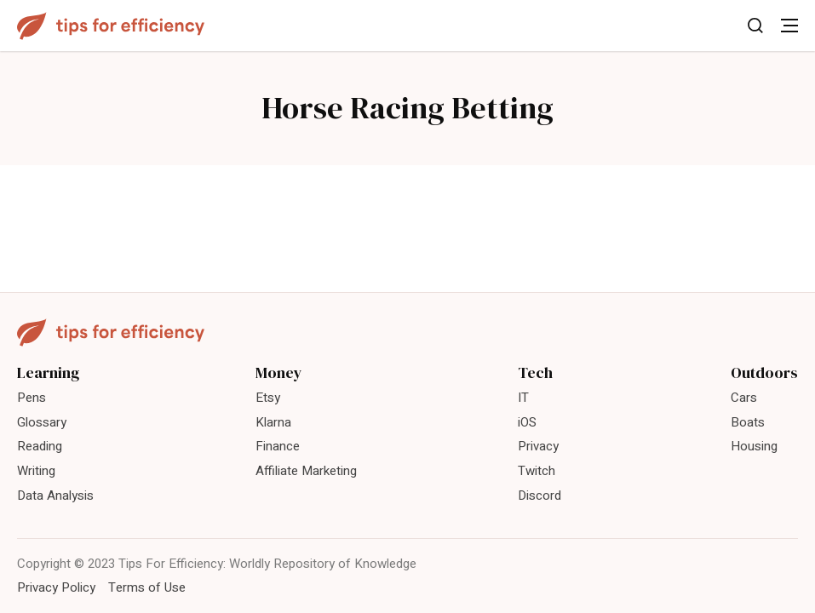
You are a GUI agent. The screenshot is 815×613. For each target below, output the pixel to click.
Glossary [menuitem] (41, 422)
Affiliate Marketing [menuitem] (306, 470)
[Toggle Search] (755, 25)
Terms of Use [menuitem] (147, 587)
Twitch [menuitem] (536, 470)
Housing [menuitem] (754, 446)
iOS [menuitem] (527, 422)
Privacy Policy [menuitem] (56, 587)
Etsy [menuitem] (267, 397)
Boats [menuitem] (748, 422)
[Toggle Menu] (789, 25)
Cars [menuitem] (744, 397)
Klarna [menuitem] (273, 422)
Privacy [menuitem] (538, 446)
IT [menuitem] (523, 397)
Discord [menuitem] (539, 495)
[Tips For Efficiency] (110, 26)
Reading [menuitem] (39, 446)
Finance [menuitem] (277, 446)
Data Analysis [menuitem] (55, 495)
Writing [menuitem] (36, 470)
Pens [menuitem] (31, 397)
